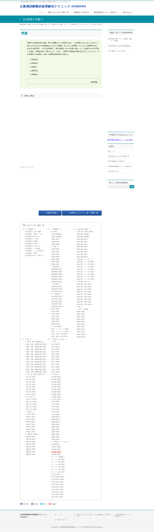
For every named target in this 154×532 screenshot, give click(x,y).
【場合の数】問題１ (82, 239)
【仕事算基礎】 (55, 444)
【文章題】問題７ (56, 392)
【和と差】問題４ (30, 384)
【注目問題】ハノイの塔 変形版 (33, 250)
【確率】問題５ (80, 321)
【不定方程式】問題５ (57, 492)
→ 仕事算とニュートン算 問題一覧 (81, 213)
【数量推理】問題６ (57, 281)
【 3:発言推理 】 (55, 284)
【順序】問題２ (55, 321)
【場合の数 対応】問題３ (84, 289)
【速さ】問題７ (55, 364)
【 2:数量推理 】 (55, 266)
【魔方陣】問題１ (30, 436)
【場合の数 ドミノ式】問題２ (85, 264)
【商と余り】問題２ (31, 401)
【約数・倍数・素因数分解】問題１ (36, 349)
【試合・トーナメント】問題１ (60, 329)
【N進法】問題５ (30, 426)
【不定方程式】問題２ (57, 484)
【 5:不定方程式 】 (56, 474)
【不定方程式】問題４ (57, 489)
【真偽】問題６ (55, 261)
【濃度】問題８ (55, 439)
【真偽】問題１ (55, 249)
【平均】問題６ (55, 414)
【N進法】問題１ (30, 416)
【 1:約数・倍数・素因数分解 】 (34, 341)
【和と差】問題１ (30, 376)
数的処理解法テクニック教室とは (121, 166)
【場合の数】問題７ (82, 254)
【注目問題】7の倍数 (30, 243)
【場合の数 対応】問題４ (84, 291)
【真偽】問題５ (55, 259)
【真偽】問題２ (56, 251)
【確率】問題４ (80, 319)
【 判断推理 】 (55, 229)
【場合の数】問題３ (82, 244)
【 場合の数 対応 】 (82, 281)
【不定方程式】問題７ (57, 497)
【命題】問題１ (55, 239)
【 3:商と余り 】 (30, 396)
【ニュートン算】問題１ (58, 459)
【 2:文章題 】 (55, 374)
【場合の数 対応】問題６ (84, 296)
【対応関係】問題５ (57, 306)
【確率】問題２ (80, 314)
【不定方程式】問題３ (57, 487)
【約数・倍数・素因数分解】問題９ (36, 369)
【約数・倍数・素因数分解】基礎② (36, 346)
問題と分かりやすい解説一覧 (33, 225)
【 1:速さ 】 (54, 341)
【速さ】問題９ (55, 369)
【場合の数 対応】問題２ (84, 286)
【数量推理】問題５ (57, 279)
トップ (112, 151)
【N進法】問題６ (30, 429)
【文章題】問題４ (56, 384)
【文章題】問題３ (56, 382)
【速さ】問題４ (55, 356)
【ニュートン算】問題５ (58, 469)
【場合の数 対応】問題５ (84, 294)
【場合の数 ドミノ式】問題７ (85, 276)
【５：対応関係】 (55, 294)
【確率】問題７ (80, 326)
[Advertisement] (61, 131)
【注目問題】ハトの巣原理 (32, 248)
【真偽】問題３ (55, 254)
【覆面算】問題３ (30, 454)
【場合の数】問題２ (82, 241)
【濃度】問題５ (55, 432)
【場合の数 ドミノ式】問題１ (85, 261)
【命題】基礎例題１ (57, 234)
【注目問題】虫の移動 (31, 241)
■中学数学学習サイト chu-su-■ (120, 140)
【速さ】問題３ (55, 354)
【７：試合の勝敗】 (56, 326)
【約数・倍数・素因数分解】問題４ (36, 356)
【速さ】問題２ (55, 351)
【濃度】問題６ (55, 434)
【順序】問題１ (55, 319)
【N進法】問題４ (30, 424)
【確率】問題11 (80, 337)
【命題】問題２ (55, 241)
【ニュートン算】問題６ (58, 472)
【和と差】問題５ (30, 386)
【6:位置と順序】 (55, 309)
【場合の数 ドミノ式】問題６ (85, 274)
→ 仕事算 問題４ (50, 213)
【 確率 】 (79, 306)
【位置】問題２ (55, 314)
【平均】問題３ (55, 406)
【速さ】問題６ (55, 362)
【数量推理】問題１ (57, 269)
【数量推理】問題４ (57, 276)
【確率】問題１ (80, 311)
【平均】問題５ (55, 412)
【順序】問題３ (55, 324)
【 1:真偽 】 (54, 246)
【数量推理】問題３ (57, 274)
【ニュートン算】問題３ (58, 464)
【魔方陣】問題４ (30, 444)
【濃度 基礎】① (55, 416)
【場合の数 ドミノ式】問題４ (85, 269)
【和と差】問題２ (30, 379)
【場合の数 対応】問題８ (84, 301)
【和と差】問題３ (30, 382)
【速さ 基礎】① (55, 344)
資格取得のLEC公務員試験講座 (120, 46)
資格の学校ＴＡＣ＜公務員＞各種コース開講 (121, 40)
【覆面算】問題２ (30, 451)
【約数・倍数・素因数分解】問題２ (36, 351)
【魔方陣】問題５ (31, 446)
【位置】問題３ (55, 316)
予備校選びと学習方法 (117, 161)
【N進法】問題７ (30, 431)
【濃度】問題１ (55, 422)
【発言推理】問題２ (57, 289)
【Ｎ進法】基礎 (30, 414)
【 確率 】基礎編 (82, 309)
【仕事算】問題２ (56, 449)
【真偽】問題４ (55, 256)
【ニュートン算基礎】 (57, 457)
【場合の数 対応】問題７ (84, 299)
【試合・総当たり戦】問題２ (59, 336)
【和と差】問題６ (30, 389)
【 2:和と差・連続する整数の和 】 (35, 374)
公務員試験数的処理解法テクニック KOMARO (53, 6)
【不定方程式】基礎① (57, 477)
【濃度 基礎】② (55, 419)
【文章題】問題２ (56, 379)
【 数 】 (28, 339)
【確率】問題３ (80, 316)
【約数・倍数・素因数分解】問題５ (36, 359)
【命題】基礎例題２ (57, 236)
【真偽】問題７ (55, 264)
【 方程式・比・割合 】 (58, 339)
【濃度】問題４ (55, 429)
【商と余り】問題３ (31, 404)
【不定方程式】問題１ (58, 482)
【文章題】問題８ (56, 394)
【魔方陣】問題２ (30, 439)
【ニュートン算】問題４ (58, 467)
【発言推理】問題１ (57, 286)
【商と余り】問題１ (31, 399)
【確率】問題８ (80, 329)
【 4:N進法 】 (29, 411)
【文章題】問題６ (56, 389)
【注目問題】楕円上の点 (31, 236)
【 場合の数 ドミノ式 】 (83, 259)
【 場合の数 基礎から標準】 (84, 231)
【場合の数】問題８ (82, 257)
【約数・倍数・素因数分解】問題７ (36, 364)
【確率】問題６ (80, 324)
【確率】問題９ (80, 331)
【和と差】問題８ (30, 394)
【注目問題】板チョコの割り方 (33, 255)
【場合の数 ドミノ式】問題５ (86, 271)
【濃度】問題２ (55, 424)
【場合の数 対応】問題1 (83, 284)
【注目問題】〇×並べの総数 (32, 231)
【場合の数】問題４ (82, 246)
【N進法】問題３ (30, 421)
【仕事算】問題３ (56, 452)
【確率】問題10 (80, 334)
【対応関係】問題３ (57, 301)
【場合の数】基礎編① (82, 234)
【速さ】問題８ (55, 367)
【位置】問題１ (55, 311)
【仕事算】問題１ (56, 446)
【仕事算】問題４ (56, 454)
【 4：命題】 (54, 231)
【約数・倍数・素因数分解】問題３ (36, 354)
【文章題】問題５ (56, 386)
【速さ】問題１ (55, 349)
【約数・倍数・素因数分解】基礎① (36, 344)
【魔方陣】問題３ (30, 441)
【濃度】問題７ (55, 437)
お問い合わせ (114, 171)
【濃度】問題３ (55, 427)
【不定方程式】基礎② (57, 479)
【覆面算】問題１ (30, 449)
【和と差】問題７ (30, 392)
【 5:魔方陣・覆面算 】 (32, 434)
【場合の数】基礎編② (82, 236)
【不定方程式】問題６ (57, 494)
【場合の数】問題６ (82, 251)
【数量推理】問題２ (57, 271)
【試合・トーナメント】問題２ (60, 331)
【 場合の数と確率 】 (83, 229)
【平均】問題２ (55, 404)
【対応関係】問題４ (57, 304)
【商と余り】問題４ (31, 406)
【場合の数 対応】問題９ (84, 304)
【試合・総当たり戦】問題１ (59, 334)
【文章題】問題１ (56, 376)
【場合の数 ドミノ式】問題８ (85, 279)
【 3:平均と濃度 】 (56, 399)
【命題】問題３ (55, 244)
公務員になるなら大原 (117, 51)
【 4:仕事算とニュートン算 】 (59, 442)
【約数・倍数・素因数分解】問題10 (36, 372)
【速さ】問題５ (55, 359)
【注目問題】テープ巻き (31, 239)
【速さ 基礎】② (55, 346)
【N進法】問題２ (30, 419)
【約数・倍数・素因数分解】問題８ (36, 367)
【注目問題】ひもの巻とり (32, 246)
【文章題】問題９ (56, 397)
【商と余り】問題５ (31, 409)
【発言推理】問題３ (57, 291)
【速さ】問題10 (55, 372)
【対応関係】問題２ (57, 299)
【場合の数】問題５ (82, 249)
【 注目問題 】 (30, 229)
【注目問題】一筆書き (31, 253)
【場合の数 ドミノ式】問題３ (85, 266)
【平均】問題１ (55, 401)
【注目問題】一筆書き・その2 (33, 234)
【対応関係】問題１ (57, 296)
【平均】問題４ (55, 409)
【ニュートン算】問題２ (58, 462)
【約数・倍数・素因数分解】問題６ (36, 362)
